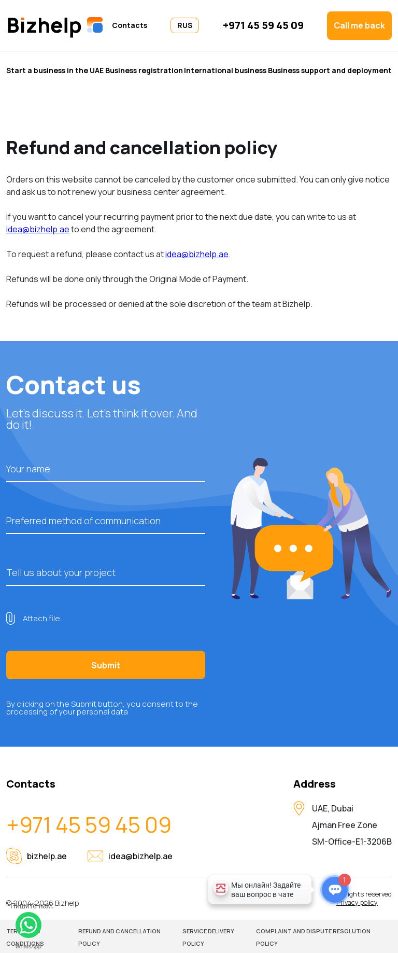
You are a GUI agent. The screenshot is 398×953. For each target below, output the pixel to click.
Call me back (359, 25)
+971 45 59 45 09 (263, 25)
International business (225, 69)
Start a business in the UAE (55, 69)
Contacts (129, 25)
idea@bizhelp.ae (37, 229)
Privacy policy (357, 903)
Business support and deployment (330, 69)
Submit (105, 665)
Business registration (144, 69)
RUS (184, 25)
